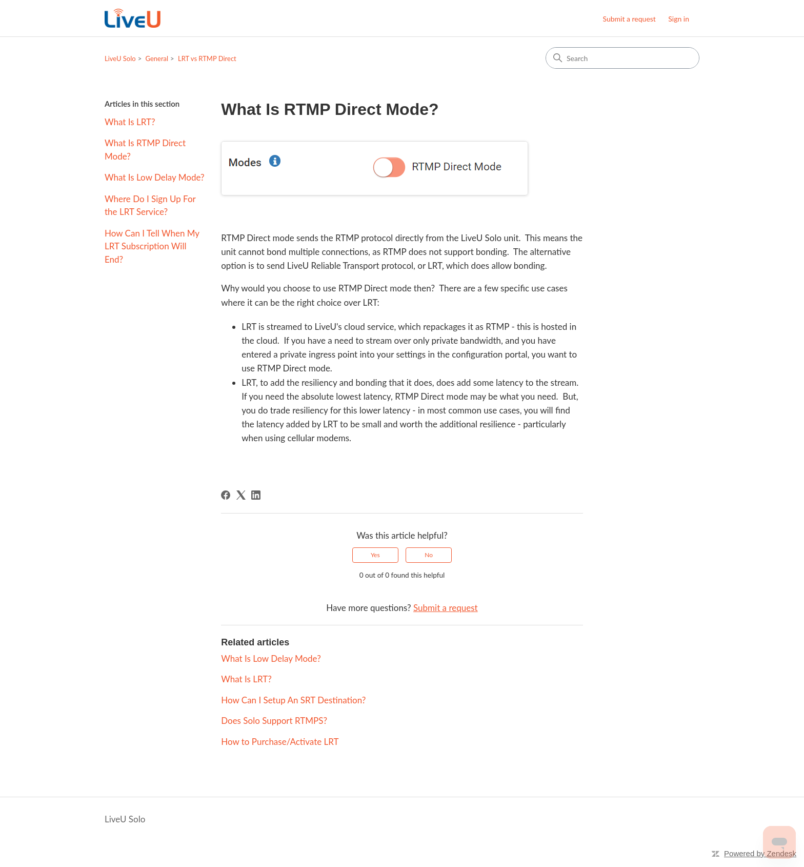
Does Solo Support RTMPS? (274, 720)
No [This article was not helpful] (429, 555)
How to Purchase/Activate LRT (279, 741)
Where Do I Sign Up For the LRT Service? (150, 205)
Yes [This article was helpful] (375, 555)
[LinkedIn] (255, 495)
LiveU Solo (120, 58)
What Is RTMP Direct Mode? (145, 149)
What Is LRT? (130, 121)
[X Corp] (241, 495)
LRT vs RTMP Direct (207, 58)
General (157, 58)
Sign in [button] (678, 18)
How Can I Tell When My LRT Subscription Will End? (152, 246)
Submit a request (628, 18)
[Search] (622, 58)
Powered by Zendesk (760, 853)
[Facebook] (225, 495)
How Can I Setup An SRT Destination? (293, 700)
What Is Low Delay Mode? (155, 177)
